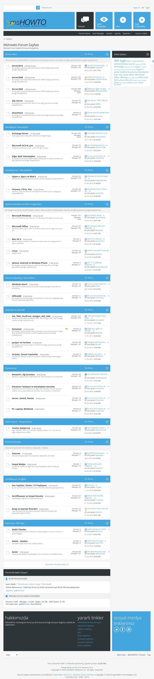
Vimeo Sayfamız (84, 645)
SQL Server (17, 100)
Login (147, 7)
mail (120, 75)
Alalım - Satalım (20, 541)
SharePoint (17, 112)
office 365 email (136, 74)
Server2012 (17, 65)
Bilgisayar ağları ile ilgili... (97, 89)
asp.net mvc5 (138, 61)
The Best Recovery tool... (97, 551)
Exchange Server (20, 133)
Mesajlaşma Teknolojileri (16, 127)
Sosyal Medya (18, 464)
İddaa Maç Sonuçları (95, 541)
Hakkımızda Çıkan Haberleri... (93, 465)
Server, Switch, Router (23, 398)
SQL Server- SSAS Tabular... (98, 100)
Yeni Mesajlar (98, 33)
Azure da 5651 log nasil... (97, 284)
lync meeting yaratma (96, 145)
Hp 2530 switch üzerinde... (97, 374)
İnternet (16, 453)
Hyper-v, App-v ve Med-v (24, 176)
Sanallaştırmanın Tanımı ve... (96, 190)
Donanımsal (11, 368)
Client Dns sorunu (94, 77)
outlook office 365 (125, 80)
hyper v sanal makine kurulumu (129, 70)
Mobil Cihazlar (19, 529)
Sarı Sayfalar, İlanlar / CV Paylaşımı (29, 485)
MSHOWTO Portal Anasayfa (89, 622)
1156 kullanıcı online (25, 584)
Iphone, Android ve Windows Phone (29, 263)
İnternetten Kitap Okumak (97, 508)
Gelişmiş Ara (47, 7)
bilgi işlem (138, 64)
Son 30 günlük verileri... (96, 428)
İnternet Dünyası (13, 442)
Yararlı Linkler (141, 33)
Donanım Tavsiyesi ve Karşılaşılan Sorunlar (33, 386)
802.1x (129, 61)
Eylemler (126, 33)
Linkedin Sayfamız (85, 639)
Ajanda (118, 33)
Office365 (16, 296)
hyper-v (138, 67)
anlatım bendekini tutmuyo (98, 250)
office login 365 (132, 78)
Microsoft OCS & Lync (22, 145)
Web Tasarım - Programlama (18, 421)
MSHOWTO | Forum (136, 655)
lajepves (9, 590)
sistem (129, 82)
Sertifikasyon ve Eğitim (15, 479)
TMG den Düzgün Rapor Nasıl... (96, 317)
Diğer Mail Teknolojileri (23, 156)
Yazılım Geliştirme (21, 428)
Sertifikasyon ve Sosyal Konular (27, 496)
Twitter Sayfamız (85, 629)
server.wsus (123, 83)
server (116, 82)
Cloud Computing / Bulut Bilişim (20, 277)
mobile (125, 75)
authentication (121, 63)
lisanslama (143, 71)
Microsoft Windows (21, 215)
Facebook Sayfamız (86, 625)
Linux (15, 250)
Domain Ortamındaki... (96, 65)
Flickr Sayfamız (84, 635)
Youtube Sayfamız (85, 642)
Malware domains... (95, 354)
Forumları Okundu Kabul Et (57, 564)
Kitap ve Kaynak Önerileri (25, 508)
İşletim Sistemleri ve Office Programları (23, 204)
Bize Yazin (121, 655)
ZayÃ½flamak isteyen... (96, 453)
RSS (79, 632)
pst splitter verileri (94, 215)
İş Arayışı (90, 485)
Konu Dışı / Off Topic (14, 523)
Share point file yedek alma (98, 112)
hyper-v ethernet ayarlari (128, 70)
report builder (142, 80)
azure (132, 63)
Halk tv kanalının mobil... (97, 529)
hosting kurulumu (129, 67)
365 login (120, 61)
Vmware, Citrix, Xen (22, 189)
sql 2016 (135, 83)
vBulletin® (76, 667)
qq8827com (19, 590)
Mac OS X (16, 239)
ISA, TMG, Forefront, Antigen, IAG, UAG (31, 316)
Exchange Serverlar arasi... (97, 133)
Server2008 (17, 77)
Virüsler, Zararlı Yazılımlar (25, 354)
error (144, 64)
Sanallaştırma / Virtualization (18, 170)
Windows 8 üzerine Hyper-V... (96, 177)
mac (116, 74)
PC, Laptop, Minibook (22, 409)
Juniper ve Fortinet (21, 342)
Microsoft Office (20, 226)
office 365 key (121, 77)
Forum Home (84, 33)
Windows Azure (19, 284)
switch (140, 82)
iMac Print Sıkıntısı (94, 239)
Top (149, 655)
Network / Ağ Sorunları (23, 374)
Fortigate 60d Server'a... (96, 342)
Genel (15, 552)
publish (135, 80)
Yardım (109, 33)
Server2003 (17, 89)
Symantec (17, 329)
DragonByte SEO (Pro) (61, 674)
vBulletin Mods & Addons (84, 674)
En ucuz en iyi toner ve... (97, 156)
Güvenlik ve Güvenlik (15, 309)
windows (117, 84)
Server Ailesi (11, 54)
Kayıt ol (136, 7)
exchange (119, 66)
